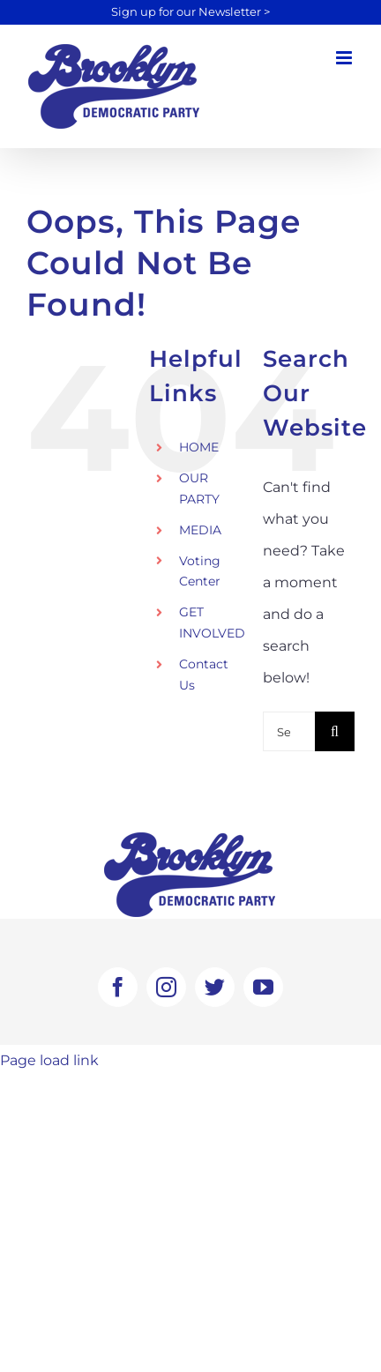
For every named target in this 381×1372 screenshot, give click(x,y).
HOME (199, 447)
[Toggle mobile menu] (345, 57)
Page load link (49, 1060)
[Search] (335, 731)
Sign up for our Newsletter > (190, 12)
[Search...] (289, 731)
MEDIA (200, 530)
